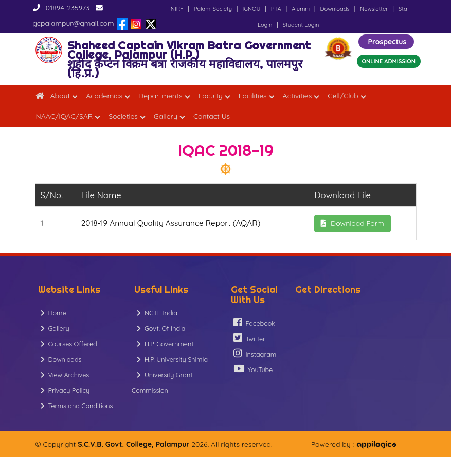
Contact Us (211, 116)
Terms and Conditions (77, 405)
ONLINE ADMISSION (389, 61)
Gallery (165, 116)
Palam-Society (213, 8)
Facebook (254, 322)
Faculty (211, 95)
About (60, 95)
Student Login (301, 24)
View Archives (65, 375)
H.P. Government (165, 344)
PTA (276, 8)
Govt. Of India (161, 328)
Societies (123, 116)
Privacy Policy (65, 390)
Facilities (253, 95)
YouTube (253, 369)
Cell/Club (343, 95)
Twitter (249, 338)
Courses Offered (69, 344)
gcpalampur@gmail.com (73, 23)
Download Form (352, 223)
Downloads (334, 8)
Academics (104, 95)
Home (53, 313)
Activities (297, 95)
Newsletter (374, 8)
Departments (160, 95)
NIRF (177, 8)
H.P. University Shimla (172, 359)
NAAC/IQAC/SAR (64, 116)
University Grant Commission (162, 382)
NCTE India (157, 313)
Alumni (301, 8)
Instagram (255, 353)
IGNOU (251, 8)
